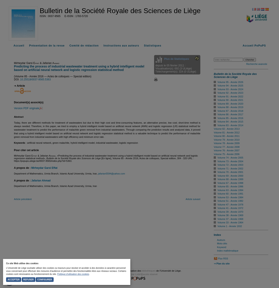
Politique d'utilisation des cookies (73, 274)
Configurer (44, 279)
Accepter (14, 279)
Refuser (28, 279)
